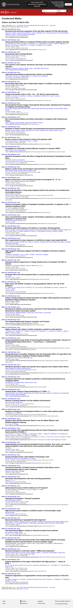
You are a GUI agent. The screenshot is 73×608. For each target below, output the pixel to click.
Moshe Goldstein (16, 500)
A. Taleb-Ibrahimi (46, 287)
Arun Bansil (24, 34)
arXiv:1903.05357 (9, 528)
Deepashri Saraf (9, 471)
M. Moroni (8, 96)
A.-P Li (33, 287)
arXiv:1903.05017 (9, 62)
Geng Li (7, 480)
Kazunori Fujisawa (29, 229)
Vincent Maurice (21, 543)
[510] (3, 126)
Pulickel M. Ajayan (63, 229)
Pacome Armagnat (10, 85)
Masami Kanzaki (9, 512)
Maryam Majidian (30, 552)
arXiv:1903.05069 (9, 137)
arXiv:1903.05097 (9, 167)
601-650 (41, 25)
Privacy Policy (41, 603)
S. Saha (49, 43)
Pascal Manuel (44, 242)
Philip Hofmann (60, 523)
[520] (3, 238)
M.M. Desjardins (40, 331)
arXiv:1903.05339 (9, 508)
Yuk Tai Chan (14, 565)
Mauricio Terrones (47, 231)
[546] (3, 528)
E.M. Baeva (24, 43)
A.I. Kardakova (39, 45)
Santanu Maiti (17, 108)
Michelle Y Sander (37, 122)
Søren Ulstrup (9, 521)
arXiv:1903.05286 (9, 418)
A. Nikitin (39, 433)
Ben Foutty (19, 393)
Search (69, 11)
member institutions (59, 5)
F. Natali (33, 489)
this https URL (22, 513)
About (4, 601)
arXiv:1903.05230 (9, 338)
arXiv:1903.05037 (9, 103)
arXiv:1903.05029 (9, 92)
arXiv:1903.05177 (9, 260)
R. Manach (14, 579)
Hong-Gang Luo (24, 458)
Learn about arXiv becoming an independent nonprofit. (37, 4)
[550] (3, 573)
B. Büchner (43, 96)
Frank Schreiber (58, 108)
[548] (3, 549)
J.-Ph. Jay (13, 581)
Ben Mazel (42, 393)
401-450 (23, 25)
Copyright (40, 601)
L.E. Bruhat (58, 331)
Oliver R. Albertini (31, 265)
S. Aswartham (22, 96)
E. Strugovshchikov (24, 76)
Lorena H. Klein (30, 543)
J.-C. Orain (17, 433)
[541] (3, 476)
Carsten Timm (22, 220)
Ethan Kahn (46, 229)
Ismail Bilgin (53, 229)
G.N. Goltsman (48, 45)
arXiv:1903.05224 (9, 319)
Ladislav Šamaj (18, 532)
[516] (3, 188)
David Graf (8, 34)
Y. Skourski (38, 254)
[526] (3, 307)
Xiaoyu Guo (36, 565)
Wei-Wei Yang (9, 458)
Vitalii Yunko (30, 312)
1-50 (14, 25)
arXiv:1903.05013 (9, 52)
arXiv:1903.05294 (9, 442)
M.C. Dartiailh (25, 331)
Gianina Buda (21, 33)
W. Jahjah (8, 579)
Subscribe (24, 603)
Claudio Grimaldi (9, 552)
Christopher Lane (41, 33)
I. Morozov (29, 96)
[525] (3, 296)
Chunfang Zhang (19, 382)
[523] (3, 272)
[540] (3, 465)
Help (46, 13)
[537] (3, 428)
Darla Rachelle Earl (26, 323)
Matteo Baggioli (9, 368)
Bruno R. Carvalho (10, 229)
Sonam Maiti (8, 108)
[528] (3, 327)
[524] (3, 282)
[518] (3, 215)
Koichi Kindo (14, 243)
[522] (3, 260)
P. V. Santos (34, 141)
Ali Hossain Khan (26, 108)
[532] (3, 377)
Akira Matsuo (61, 242)
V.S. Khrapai (30, 45)
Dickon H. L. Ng (58, 565)
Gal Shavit (8, 500)
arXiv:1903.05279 (9, 409)
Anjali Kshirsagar (19, 471)
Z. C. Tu (12, 480)
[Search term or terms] (49, 11)
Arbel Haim (8, 160)
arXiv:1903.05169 (9, 249)
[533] (3, 389)
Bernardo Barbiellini (62, 33)
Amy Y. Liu (39, 265)
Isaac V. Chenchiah (34, 68)
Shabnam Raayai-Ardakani (12, 323)
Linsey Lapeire (40, 543)
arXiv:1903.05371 (9, 538)
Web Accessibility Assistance (62, 601)
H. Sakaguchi (9, 413)
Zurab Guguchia (26, 393)
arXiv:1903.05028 (9, 81)
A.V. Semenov (32, 43)
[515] (3, 177)
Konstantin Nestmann (11, 220)
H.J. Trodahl (39, 489)
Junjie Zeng (28, 122)
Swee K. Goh (9, 566)
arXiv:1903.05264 (9, 398)
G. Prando (14, 96)
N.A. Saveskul (9, 43)
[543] (3, 496)
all (27, 26)
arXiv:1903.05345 (9, 518)
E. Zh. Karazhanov (42, 76)
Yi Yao (15, 150)
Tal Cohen (35, 323)
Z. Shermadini (32, 433)
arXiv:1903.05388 (9, 559)
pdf (15, 29)
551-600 (37, 25)
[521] (3, 249)
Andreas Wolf (35, 108)
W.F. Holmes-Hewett (11, 489)
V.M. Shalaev (14, 45)
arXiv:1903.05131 (9, 202)
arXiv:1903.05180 (9, 272)
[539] (3, 455)
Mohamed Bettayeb (10, 543)
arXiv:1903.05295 (9, 455)
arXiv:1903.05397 (9, 573)
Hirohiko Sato (24, 242)
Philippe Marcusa (58, 543)
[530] (3, 352)
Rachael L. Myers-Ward (29, 523)
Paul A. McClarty (30, 181)
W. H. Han (8, 424)
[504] (3, 62)
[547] (3, 538)
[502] (3, 40)
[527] (3, 319)
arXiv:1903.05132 (9, 215)
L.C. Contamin (50, 331)
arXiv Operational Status (62, 603)
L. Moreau (61, 287)
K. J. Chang (15, 424)
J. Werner (8, 254)
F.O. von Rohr (9, 433)
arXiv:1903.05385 (9, 549)
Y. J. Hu (7, 565)
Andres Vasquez (9, 122)
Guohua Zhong (28, 382)
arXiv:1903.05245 (9, 377)
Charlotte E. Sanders (37, 521)
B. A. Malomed (17, 413)
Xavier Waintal (20, 85)
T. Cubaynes (8, 331)
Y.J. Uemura (26, 435)
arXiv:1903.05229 (9, 327)
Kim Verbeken (49, 543)
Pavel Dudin (55, 521)
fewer (21, 26)
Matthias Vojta (32, 170)
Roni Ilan (14, 160)
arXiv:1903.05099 (9, 188)
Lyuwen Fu (49, 393)
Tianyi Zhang (38, 229)
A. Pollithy (31, 254)
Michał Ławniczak (10, 312)
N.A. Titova (17, 43)
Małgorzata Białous (21, 312)
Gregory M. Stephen (10, 33)
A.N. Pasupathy (61, 433)
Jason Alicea (21, 160)
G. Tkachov (8, 208)
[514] (3, 167)
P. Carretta (57, 96)
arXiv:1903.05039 (9, 117)
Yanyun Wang (22, 357)
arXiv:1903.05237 (9, 364)
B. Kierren (55, 287)
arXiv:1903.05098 (9, 177)
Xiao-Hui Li (8, 56)
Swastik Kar (27, 231)
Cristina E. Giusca (19, 521)
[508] (3, 103)
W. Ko (22, 287)
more (24, 26)
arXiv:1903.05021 (9, 72)
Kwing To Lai (21, 565)
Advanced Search (52, 13)
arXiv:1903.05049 (9, 126)
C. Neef (26, 254)
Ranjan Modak (9, 194)
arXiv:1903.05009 (9, 40)
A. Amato (12, 435)
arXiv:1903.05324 (9, 476)
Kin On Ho (29, 565)
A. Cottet (11, 332)
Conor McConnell (10, 402)
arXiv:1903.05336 (9, 496)
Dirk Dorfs (42, 108)
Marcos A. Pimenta (18, 231)
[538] (3, 442)
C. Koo (21, 254)
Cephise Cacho (64, 521)
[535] (3, 409)
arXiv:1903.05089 (9, 154)
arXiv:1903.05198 (9, 307)
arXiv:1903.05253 (9, 389)
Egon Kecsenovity (20, 552)
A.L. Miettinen (9, 287)
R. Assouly (32, 331)
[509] (3, 117)
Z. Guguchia (33, 435)
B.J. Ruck (28, 489)
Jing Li (16, 357)
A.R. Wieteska (52, 433)
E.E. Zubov (8, 276)
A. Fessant (28, 579)
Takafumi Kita (9, 343)
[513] (3, 154)
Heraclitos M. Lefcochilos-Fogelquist (15, 265)
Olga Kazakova (9, 523)
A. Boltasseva (22, 45)
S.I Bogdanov (62, 43)
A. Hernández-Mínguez (11, 141)
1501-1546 (52, 25)
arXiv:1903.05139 (9, 226)
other (18, 29)
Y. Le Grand (21, 579)
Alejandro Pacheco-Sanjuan (13, 130)
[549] (3, 559)
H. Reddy (54, 43)
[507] (3, 92)
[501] (3, 29)
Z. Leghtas (64, 331)
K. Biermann (22, 141)
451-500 (28, 25)
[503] (3, 52)
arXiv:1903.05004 (9, 29)
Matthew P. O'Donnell (11, 68)
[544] (3, 508)
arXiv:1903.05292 (9, 428)
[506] (3, 81)
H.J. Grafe (50, 96)
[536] (3, 418)
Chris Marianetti (64, 393)
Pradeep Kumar (43, 130)
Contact (24, 601)
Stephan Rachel (23, 170)
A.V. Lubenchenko (41, 43)
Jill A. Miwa (27, 521)
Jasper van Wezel (10, 394)
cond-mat (13, 12)
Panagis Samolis (19, 122)
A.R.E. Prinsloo (47, 579)
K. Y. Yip (50, 565)
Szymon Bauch (39, 312)
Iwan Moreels (49, 108)
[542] (3, 486)
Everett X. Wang (14, 301)
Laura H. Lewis (16, 34)
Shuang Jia (56, 393)
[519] (3, 226)
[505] (3, 72)
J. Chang (44, 433)
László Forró (61, 552)
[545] (3, 518)
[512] (3, 146)
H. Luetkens (18, 435)
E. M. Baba (8, 76)
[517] (3, 202)
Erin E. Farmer (35, 130)
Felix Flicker (35, 393)
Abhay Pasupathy (21, 394)
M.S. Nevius (17, 287)
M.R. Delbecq (16, 331)
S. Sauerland (15, 254)
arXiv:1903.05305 (9, 465)
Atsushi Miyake (53, 242)
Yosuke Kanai (21, 150)
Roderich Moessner (19, 181)
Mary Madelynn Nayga (11, 170)
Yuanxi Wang (20, 229)
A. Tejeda (12, 289)
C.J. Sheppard (56, 579)
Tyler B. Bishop (25, 130)
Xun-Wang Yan (9, 357)
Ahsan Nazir (19, 402)
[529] (3, 338)
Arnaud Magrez (53, 552)
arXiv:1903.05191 (9, 296)
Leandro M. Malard (57, 231)
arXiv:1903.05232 (9, 352)
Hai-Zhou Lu (66, 565)
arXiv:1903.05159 (9, 238)
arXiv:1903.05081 (9, 146)
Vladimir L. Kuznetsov (42, 552)
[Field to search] (61, 11)
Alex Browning (48, 521)
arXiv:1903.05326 (9, 486)
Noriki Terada (9, 242)
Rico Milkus (18, 368)
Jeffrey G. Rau (9, 181)
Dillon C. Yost (9, 150)
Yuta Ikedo (16, 242)
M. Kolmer (28, 287)
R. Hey (28, 141)
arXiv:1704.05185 (48, 436)
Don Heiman (31, 34)
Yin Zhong (8, 448)
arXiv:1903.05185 (9, 282)
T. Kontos (17, 332)
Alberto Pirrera (45, 68)
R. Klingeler (45, 254)
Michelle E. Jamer (30, 33)
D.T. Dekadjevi (65, 579)
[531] (3, 364)
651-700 (46, 25)
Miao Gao (30, 357)
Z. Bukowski (36, 96)
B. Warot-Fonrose (37, 579)
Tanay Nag (17, 194)
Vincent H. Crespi (36, 231)
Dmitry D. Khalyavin (33, 242)
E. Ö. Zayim (33, 76)
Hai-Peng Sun (44, 565)
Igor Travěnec (9, 532)
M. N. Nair (38, 287)
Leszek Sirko (47, 312)
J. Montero (15, 76)
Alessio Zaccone (26, 368)
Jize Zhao (16, 458)
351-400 (19, 25)
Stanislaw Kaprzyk (51, 33)
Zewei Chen (15, 56)
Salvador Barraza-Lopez (55, 130)
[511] (3, 137)
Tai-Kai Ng (22, 56)
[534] (3, 398)
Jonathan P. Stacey (23, 68)
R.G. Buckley (21, 489)
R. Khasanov (24, 433)
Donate (68, 4)
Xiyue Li (7, 301)
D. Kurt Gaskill (18, 523)
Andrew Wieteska (10, 393)
